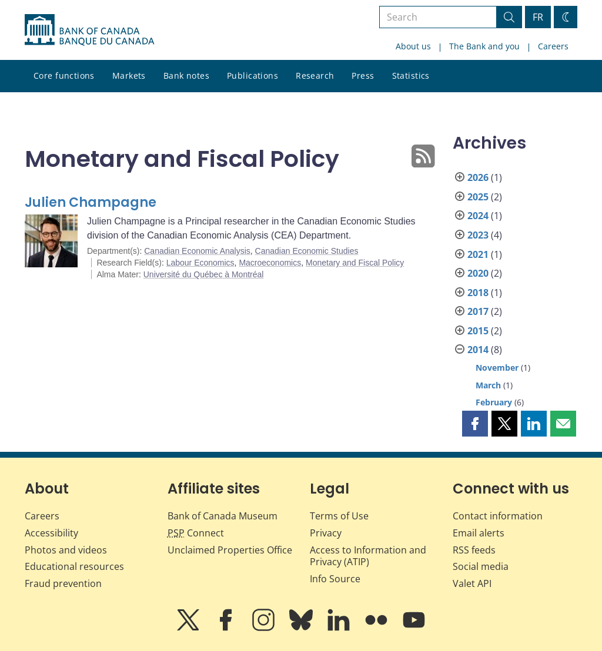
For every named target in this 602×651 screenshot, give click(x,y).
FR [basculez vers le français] (538, 17)
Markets (129, 75)
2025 (478, 196)
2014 (478, 349)
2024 (478, 215)
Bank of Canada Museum (222, 515)
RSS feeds (474, 549)
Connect (196, 532)
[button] (475, 424)
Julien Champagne (90, 202)
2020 (478, 273)
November (497, 367)
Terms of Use (339, 515)
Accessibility (51, 532)
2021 (478, 254)
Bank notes (186, 75)
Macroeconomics (270, 262)
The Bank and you (484, 46)
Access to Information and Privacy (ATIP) (368, 556)
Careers (553, 46)
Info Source (335, 578)
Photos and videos (66, 549)
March (488, 385)
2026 (478, 177)
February (494, 402)
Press (363, 75)
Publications (252, 75)
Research (315, 75)
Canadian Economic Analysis (197, 251)
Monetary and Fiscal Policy (355, 262)
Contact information (498, 515)
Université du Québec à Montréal (203, 274)
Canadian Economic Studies (307, 251)
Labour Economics (200, 262)
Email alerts (478, 532)
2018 (478, 292)
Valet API (472, 583)
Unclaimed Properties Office (230, 549)
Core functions (64, 75)
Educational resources (74, 566)
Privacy (326, 532)
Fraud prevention (63, 583)
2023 (478, 235)
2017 (478, 311)
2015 (478, 330)
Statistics (411, 75)
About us (413, 46)
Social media (481, 566)
